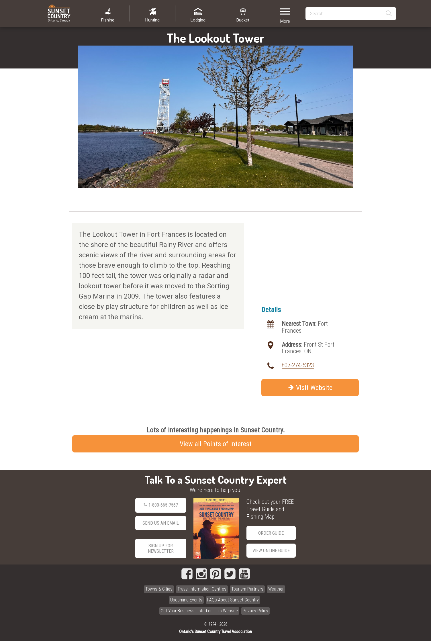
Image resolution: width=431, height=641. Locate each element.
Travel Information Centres (201, 589)
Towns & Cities (159, 589)
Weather (276, 589)
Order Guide (271, 533)
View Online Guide (271, 550)
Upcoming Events (186, 600)
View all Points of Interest (216, 444)
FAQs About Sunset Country (233, 600)
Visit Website (310, 388)
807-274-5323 (298, 365)
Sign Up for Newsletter (161, 548)
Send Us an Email (160, 523)
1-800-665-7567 (160, 505)
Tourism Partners (247, 589)
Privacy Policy (255, 610)
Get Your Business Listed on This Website (199, 610)
